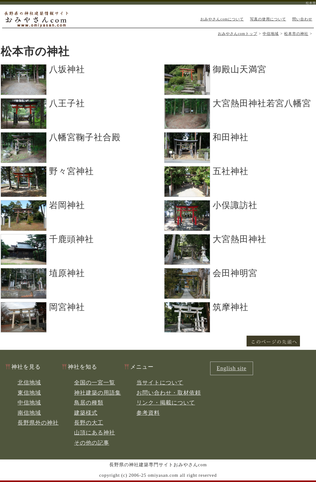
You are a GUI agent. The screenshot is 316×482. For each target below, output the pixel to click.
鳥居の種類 (88, 403)
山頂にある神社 (94, 433)
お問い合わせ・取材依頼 (168, 393)
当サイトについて (159, 382)
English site (232, 368)
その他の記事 (91, 443)
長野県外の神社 (38, 423)
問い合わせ (302, 19)
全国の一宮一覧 (94, 382)
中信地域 (271, 33)
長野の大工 (88, 423)
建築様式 (86, 413)
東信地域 (29, 393)
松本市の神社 (296, 33)
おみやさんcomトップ (237, 33)
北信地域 (29, 382)
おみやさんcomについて (222, 19)
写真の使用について (268, 19)
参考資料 (148, 413)
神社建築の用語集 (97, 393)
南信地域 (29, 413)
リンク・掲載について (165, 403)
